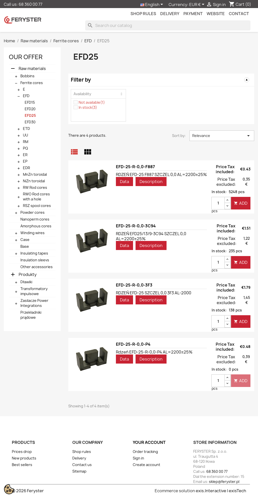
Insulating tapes (34, 253)
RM (25, 141)
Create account (146, 464)
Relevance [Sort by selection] (221, 136)
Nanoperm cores (34, 219)
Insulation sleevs (34, 260)
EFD (26, 95)
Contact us (82, 464)
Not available (92, 102)
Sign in (138, 458)
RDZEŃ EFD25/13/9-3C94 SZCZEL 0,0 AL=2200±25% (151, 236)
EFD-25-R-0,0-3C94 (136, 226)
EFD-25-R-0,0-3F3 (134, 285)
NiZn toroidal (34, 181)
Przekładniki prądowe (30, 315)
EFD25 (30, 115)
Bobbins (27, 76)
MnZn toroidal (35, 174)
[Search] (167, 25)
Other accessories (36, 266)
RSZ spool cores (37, 205)
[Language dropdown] (152, 5)
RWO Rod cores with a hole (36, 196)
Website (216, 13)
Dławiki (26, 281)
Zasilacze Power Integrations (34, 303)
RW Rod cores (35, 187)
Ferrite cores (31, 82)
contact (239, 13)
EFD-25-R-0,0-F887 (135, 166)
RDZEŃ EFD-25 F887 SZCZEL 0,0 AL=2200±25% (161, 174)
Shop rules (143, 13)
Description (151, 181)
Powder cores (32, 212)
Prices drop (22, 451)
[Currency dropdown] (197, 5)
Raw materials (32, 68)
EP (25, 161)
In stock (88, 107)
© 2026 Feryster (28, 490)
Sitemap (79, 471)
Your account (149, 442)
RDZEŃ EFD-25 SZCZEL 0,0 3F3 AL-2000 (153, 293)
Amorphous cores (35, 226)
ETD (26, 128)
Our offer (26, 57)
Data (124, 181)
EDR (26, 167)
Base (24, 246)
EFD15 (30, 102)
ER (25, 154)
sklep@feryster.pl (224, 481)
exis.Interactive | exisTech (221, 490)
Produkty (28, 274)
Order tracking (145, 451)
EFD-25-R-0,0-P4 (133, 344)
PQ (25, 148)
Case (24, 239)
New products (24, 458)
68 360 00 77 (30, 4)
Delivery (169, 13)
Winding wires (32, 232)
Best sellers (22, 464)
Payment (193, 13)
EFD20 (30, 108)
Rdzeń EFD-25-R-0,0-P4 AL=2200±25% (154, 352)
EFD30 (30, 122)
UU (25, 135)
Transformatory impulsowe (34, 291)
